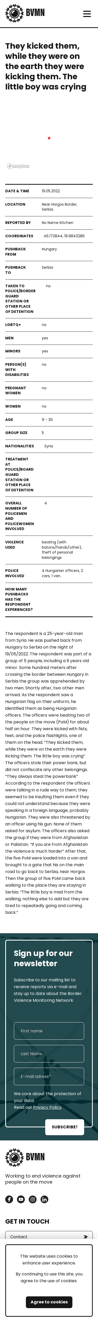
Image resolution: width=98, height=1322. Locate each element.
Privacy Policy (47, 1107)
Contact (18, 1237)
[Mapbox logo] (18, 166)
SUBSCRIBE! (65, 1127)
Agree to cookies (49, 1302)
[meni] (87, 14)
